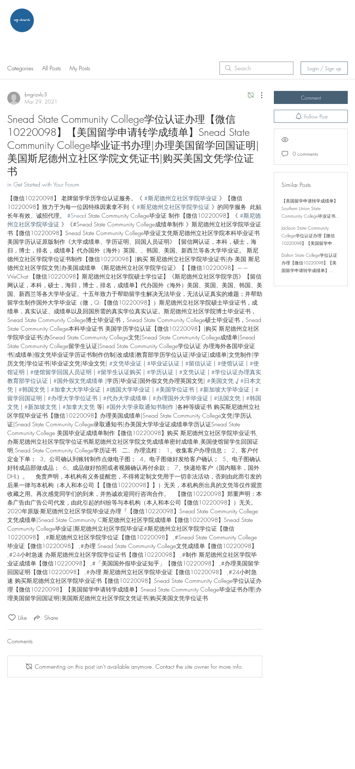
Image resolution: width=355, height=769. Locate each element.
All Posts (51, 68)
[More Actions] (258, 95)
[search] (256, 68)
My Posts (80, 68)
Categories (20, 68)
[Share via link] (45, 617)
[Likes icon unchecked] (12, 617)
